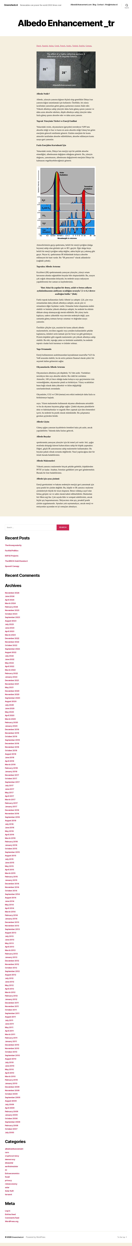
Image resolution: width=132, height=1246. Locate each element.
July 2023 (10, 627)
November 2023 (13, 613)
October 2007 (12, 1132)
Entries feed (11, 1217)
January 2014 (12, 921)
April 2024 (10, 603)
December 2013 (13, 925)
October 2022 (12, 648)
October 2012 (12, 971)
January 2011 (12, 1044)
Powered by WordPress (37, 1240)
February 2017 (12, 806)
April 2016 (10, 837)
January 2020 (12, 729)
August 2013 (11, 935)
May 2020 (10, 715)
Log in (8, 1214)
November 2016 (13, 816)
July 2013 (10, 939)
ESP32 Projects (13, 559)
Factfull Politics (13, 553)
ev (6, 1173)
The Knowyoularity (14, 548)
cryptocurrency (13, 1159)
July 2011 (10, 1023)
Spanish (46, 45)
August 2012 (11, 978)
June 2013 (10, 942)
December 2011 (13, 1006)
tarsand (9, 1197)
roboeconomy (12, 1187)
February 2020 (12, 725)
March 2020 (11, 722)
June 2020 (10, 711)
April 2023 (10, 634)
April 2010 (10, 1076)
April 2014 (10, 911)
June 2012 (10, 985)
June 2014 (10, 904)
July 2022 (10, 659)
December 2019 (13, 732)
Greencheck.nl (12, 5)
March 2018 (11, 767)
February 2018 (12, 771)
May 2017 (10, 795)
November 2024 (13, 596)
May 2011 (10, 1030)
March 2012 (11, 995)
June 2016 (10, 830)
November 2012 (13, 967)
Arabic (73, 45)
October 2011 (12, 1013)
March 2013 (11, 953)
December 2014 (13, 886)
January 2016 (12, 848)
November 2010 (13, 1051)
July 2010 (10, 1065)
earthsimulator (12, 1169)
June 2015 (10, 865)
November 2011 (13, 1009)
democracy (11, 1162)
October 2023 (12, 617)
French (66, 45)
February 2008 (12, 1128)
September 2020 (13, 701)
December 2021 (13, 683)
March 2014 (11, 914)
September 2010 (13, 1058)
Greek (59, 45)
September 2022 (13, 652)
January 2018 (12, 774)
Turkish (80, 45)
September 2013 (13, 932)
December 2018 (13, 746)
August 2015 (11, 858)
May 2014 (10, 907)
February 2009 (12, 1114)
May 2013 (10, 946)
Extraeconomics (13, 1176)
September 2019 (13, 743)
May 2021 (10, 690)
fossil (8, 1180)
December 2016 (13, 813)
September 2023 (13, 620)
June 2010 (10, 1069)
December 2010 (13, 1048)
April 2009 (10, 1111)
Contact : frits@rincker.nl (107, 5)
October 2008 (12, 1121)
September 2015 (13, 855)
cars (7, 1155)
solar (7, 1190)
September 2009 (13, 1100)
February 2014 (12, 918)
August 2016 (11, 823)
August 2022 (11, 655)
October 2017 (12, 781)
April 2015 (10, 872)
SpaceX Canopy (13, 569)
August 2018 (11, 757)
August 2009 (12, 1104)
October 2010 (12, 1055)
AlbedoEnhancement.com (81, 5)
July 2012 (10, 981)
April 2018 (10, 764)
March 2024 (11, 606)
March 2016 (11, 841)
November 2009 (13, 1093)
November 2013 (13, 928)
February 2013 (12, 957)
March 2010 (11, 1079)
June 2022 (10, 662)
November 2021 (13, 687)
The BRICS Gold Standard (18, 564)
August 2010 (11, 1062)
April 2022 (10, 669)
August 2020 (11, 704)
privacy (9, 1183)
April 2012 (10, 992)
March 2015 (11, 876)
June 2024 (10, 599)
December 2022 (13, 641)
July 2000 (10, 1135)
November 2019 (13, 736)
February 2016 (12, 844)
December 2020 (13, 694)
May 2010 (10, 1072)
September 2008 (13, 1125)
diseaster (10, 1166)
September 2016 (13, 820)
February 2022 (12, 676)
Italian (53, 45)
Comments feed (13, 1221)
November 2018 (13, 750)
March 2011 (11, 1037)
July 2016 (10, 827)
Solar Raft (10, 1194)
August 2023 (11, 624)
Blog (94, 5)
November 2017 (13, 778)
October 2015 (12, 851)
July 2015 (10, 862)
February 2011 (12, 1041)
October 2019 (12, 739)
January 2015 (12, 883)
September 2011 (13, 1016)
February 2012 (12, 999)
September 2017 (13, 785)
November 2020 (13, 697)
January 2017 (12, 809)
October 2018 (12, 753)
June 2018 (10, 760)
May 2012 (10, 988)
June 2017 (10, 792)
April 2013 (10, 949)
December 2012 (13, 964)
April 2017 (10, 799)
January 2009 (12, 1118)
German (40, 49)
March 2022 (11, 673)
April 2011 (10, 1034)
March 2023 (11, 638)
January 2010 (12, 1086)
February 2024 (12, 610)
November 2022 (13, 645)
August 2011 (11, 1020)
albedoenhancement (15, 1152)
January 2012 (12, 1002)
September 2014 (13, 897)
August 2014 (11, 900)
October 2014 (12, 893)
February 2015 (12, 879)
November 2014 (13, 890)
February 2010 (12, 1083)
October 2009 (12, 1097)
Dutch (39, 45)
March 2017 (11, 802)
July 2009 (10, 1107)
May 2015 (10, 869)
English (88, 45)
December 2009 (13, 1090)
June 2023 (10, 631)
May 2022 (10, 666)
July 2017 (10, 788)
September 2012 (13, 974)
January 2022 (12, 680)
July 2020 (10, 708)
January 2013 (12, 960)
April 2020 (10, 718)
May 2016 (10, 834)
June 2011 (10, 1027)
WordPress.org (12, 1224)
